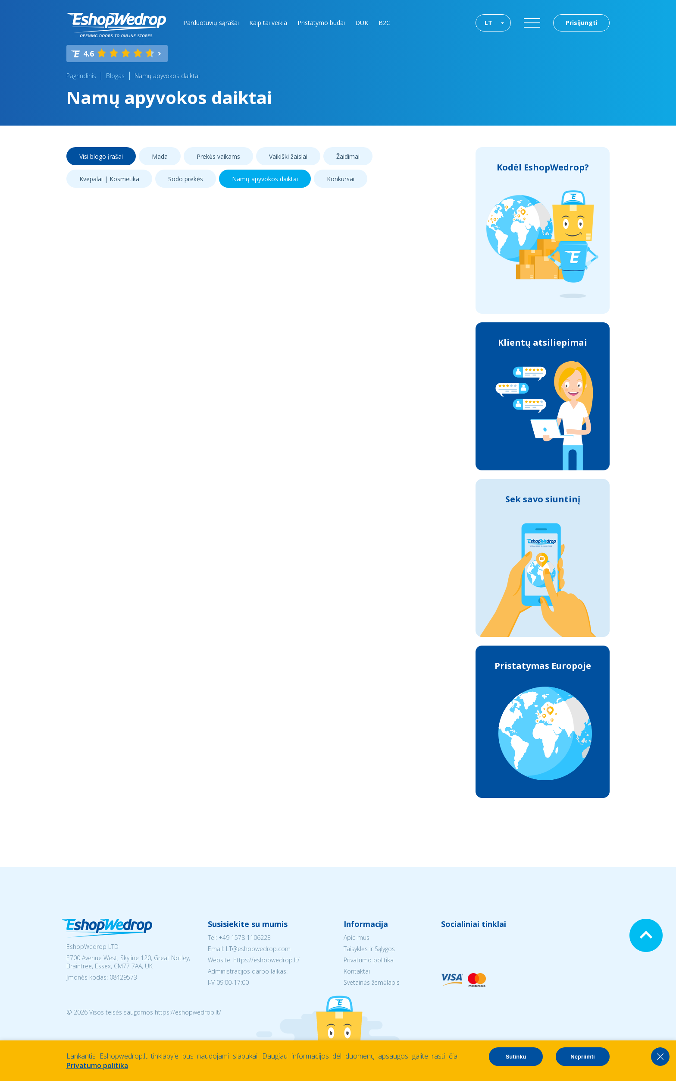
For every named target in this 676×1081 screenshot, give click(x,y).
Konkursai (340, 179)
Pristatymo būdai (321, 23)
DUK (361, 23)
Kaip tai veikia (268, 23)
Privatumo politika (369, 960)
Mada (160, 156)
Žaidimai (348, 156)
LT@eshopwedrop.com (258, 949)
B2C (384, 23)
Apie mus (356, 937)
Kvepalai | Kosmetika (109, 179)
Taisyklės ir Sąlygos (369, 949)
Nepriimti (582, 1056)
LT (488, 23)
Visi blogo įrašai (101, 156)
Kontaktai (357, 971)
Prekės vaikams (218, 156)
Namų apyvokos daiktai (167, 76)
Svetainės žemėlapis (372, 982)
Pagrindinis (81, 76)
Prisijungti (582, 23)
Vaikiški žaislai (288, 156)
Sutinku (516, 1056)
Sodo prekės (185, 179)
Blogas (115, 76)
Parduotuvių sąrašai (211, 23)
